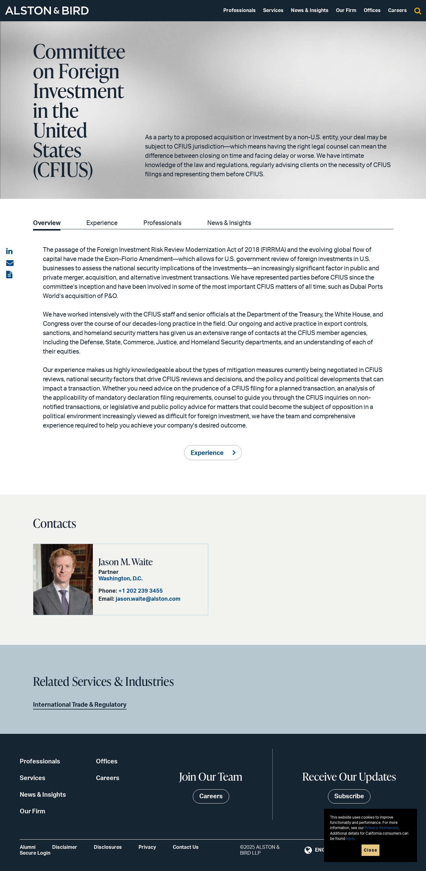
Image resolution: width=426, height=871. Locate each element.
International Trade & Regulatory (79, 705)
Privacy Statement (381, 828)
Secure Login (35, 853)
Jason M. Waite (125, 561)
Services (273, 10)
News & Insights (310, 10)
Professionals (239, 10)
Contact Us (186, 847)
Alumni (27, 847)
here (350, 838)
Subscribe (349, 796)
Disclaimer (64, 847)
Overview (46, 223)
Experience (102, 223)
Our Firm (346, 10)
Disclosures (108, 847)
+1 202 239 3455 (140, 591)
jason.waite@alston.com (148, 599)
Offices (372, 10)
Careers (397, 10)
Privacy (147, 847)
